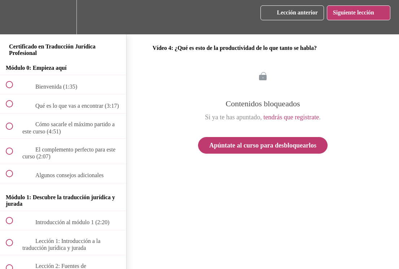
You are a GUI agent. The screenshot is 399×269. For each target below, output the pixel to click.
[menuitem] (63, 17)
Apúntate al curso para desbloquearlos (262, 145)
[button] (13, 17)
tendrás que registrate (291, 117)
